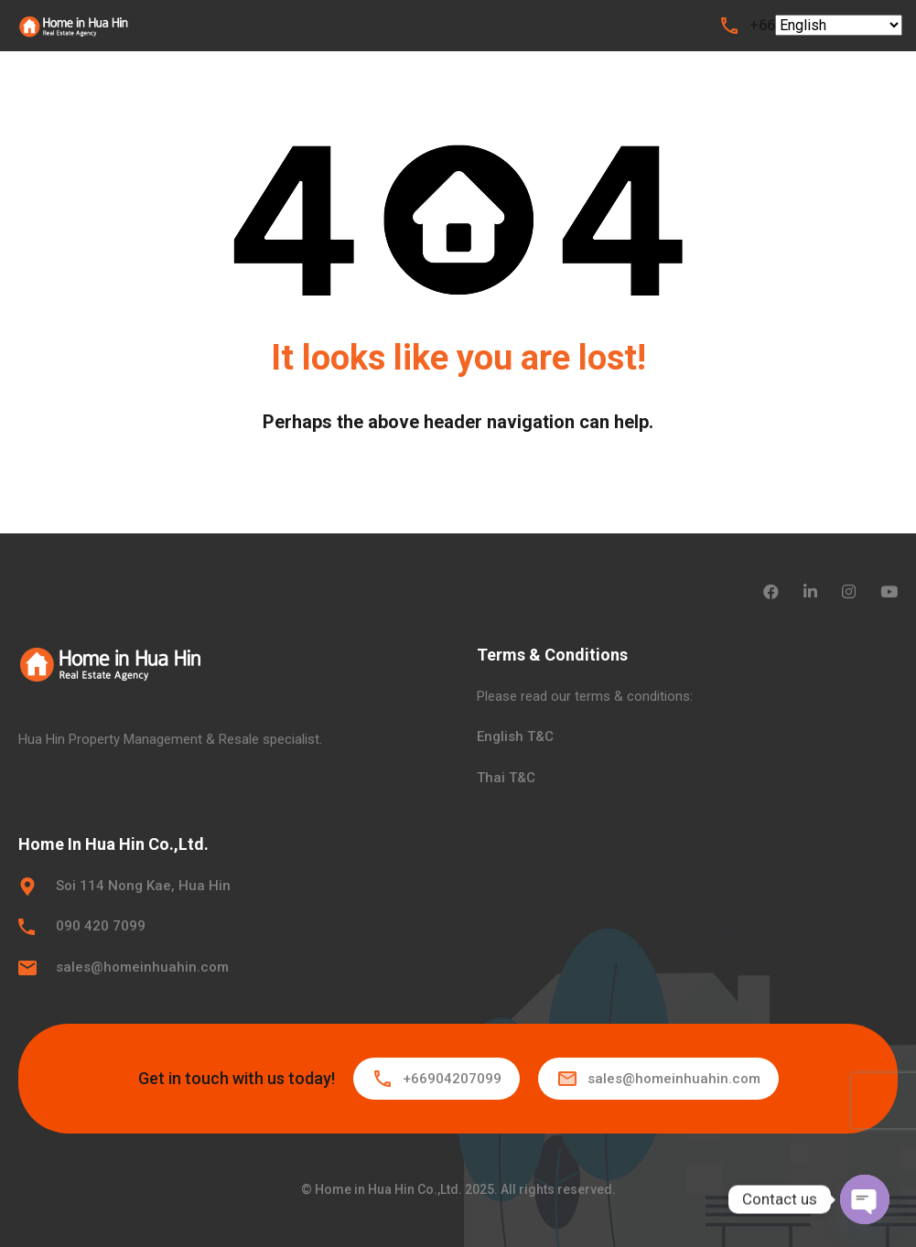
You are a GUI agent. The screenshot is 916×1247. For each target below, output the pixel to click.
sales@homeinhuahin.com (142, 967)
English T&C (515, 736)
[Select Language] (838, 25)
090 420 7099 (100, 926)
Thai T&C (506, 777)
